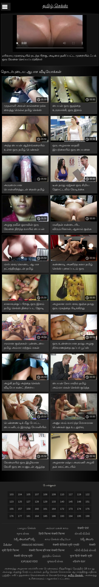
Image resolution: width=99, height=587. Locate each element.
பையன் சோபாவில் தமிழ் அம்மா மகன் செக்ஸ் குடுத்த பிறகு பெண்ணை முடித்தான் (71, 386)
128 (37, 501)
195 (79, 516)
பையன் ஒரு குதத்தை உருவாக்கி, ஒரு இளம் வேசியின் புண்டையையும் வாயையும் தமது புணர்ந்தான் (71, 108)
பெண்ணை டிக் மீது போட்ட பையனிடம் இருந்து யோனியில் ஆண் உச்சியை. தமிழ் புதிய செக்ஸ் (25, 425)
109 (54, 494)
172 (62, 508)
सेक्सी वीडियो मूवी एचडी (66, 544)
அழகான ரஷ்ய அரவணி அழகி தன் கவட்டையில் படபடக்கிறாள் (73, 465)
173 (71, 508)
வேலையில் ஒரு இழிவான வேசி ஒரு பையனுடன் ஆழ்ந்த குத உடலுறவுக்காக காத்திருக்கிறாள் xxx (24, 465)
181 (28, 516)
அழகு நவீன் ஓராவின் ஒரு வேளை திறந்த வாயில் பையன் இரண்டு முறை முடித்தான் (24, 227)
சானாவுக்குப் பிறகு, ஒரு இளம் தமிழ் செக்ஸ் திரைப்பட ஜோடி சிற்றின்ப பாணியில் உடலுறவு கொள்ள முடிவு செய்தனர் (24, 306)
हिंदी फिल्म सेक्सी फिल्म (52, 533)
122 (88, 494)
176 (11, 516)
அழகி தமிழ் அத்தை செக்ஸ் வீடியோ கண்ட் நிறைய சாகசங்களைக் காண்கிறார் (22, 386)
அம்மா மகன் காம (57, 528)
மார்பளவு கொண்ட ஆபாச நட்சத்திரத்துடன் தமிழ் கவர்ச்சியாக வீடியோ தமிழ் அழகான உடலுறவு (22, 267)
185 (45, 516)
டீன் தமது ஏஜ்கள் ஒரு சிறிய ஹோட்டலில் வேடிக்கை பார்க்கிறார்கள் (70, 188)
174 (79, 508)
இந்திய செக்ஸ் (51, 556)
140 (62, 501)
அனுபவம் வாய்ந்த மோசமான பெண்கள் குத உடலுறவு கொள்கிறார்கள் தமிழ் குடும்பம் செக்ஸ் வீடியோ (72, 425)
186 (54, 516)
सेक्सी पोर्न (83, 528)
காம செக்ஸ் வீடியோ (58, 539)
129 (45, 501)
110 (62, 494)
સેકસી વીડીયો (82, 533)
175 (88, 508)
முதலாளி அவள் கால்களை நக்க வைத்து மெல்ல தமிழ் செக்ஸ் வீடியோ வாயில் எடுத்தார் (25, 108)
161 (45, 508)
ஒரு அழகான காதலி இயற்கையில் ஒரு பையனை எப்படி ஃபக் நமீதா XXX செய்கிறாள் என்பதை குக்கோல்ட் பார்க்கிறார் (71, 148)
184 (37, 516)
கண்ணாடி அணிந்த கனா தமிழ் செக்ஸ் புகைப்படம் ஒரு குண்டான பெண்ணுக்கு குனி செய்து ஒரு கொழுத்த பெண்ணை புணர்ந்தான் (72, 267)
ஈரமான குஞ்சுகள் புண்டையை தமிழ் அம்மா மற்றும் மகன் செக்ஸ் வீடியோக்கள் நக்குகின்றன (24, 346)
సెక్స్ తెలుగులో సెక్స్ (24, 539)
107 (37, 494)
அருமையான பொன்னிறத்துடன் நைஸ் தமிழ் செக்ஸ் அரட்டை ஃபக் (24, 188)
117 (71, 494)
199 (88, 516)
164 (54, 508)
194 (71, 516)
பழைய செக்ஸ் (27, 528)
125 (20, 501)
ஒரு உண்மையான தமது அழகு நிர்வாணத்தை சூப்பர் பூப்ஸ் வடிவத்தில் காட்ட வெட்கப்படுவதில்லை (73, 346)
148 (79, 501)
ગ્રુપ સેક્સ (23, 533)
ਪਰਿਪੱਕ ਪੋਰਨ (79, 561)
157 (20, 508)
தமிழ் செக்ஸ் (55, 5)
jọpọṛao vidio (29, 561)
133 (54, 501)
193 (62, 516)
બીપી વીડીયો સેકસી (85, 550)
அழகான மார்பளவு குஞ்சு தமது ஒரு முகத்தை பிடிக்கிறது (73, 306)
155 (11, 508)
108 (45, 494)
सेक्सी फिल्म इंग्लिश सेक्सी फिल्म (47, 550)
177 (20, 516)
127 (28, 501)
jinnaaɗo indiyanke (33, 544)
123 (11, 501)
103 (11, 494)
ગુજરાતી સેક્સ (55, 561)
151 (88, 501)
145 (71, 501)
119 (79, 494)
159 (28, 508)
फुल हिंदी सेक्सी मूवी (81, 556)
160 (37, 508)
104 (20, 494)
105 (28, 494)
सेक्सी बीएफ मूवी (23, 556)
